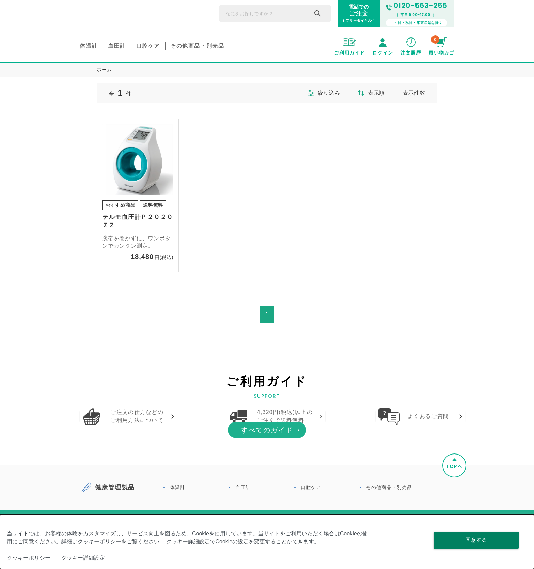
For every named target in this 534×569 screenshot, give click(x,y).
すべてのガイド (267, 474)
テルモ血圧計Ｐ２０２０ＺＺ (137, 221)
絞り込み (317, 93)
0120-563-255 (416, 6)
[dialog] (267, 541)
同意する (476, 540)
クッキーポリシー (99, 541)
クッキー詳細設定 (188, 541)
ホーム (104, 69)
